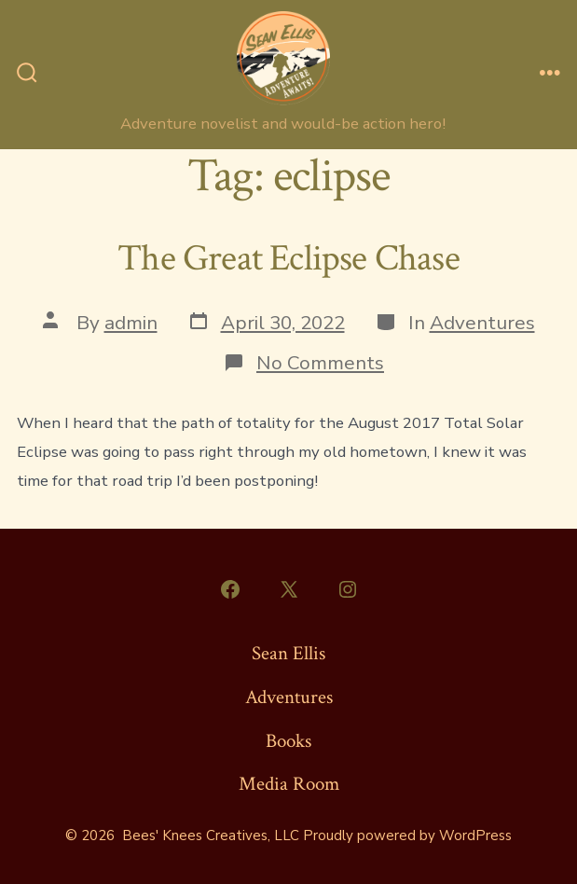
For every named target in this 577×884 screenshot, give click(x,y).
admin (131, 323)
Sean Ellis (288, 653)
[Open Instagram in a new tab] (348, 589)
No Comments (320, 363)
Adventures (482, 323)
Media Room (289, 783)
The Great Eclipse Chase (288, 258)
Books (288, 740)
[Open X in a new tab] (289, 589)
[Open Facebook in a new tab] (230, 589)
